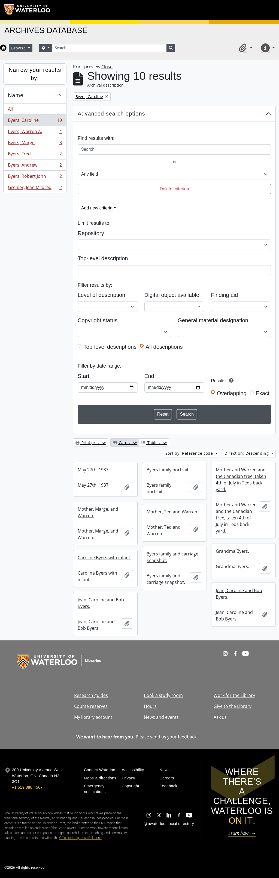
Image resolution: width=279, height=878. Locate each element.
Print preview (90, 442)
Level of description (101, 295)
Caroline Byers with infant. (104, 558)
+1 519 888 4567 (27, 787)
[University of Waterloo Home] (27, 9)
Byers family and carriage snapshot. (172, 557)
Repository (91, 233)
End (149, 376)
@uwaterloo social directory (169, 823)
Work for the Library (234, 695)
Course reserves (91, 706)
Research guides (91, 695)
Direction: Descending (247, 453)
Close (107, 67)
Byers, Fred (35, 154)
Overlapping (232, 393)
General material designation (213, 320)
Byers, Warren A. (35, 132)
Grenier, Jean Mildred (35, 188)
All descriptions (164, 347)
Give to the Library (232, 706)
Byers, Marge (35, 143)
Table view (154, 442)
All (10, 109)
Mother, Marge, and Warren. (98, 512)
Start (83, 376)
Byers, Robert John (35, 177)
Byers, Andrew (35, 166)
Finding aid (224, 295)
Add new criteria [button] (97, 208)
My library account (93, 717)
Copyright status (97, 320)
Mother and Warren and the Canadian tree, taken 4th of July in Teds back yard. (241, 479)
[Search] (109, 48)
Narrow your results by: (35, 74)
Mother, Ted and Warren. (172, 512)
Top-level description (103, 258)
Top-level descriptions (110, 347)
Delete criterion (174, 189)
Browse (19, 48)
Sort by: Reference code (189, 453)
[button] (245, 47)
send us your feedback (173, 737)
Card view (125, 442)
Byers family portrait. (168, 470)
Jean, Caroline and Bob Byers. (239, 593)
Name (15, 95)
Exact (262, 393)
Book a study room (163, 695)
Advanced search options (111, 114)
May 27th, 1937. (94, 470)
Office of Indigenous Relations (80, 838)
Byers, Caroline (35, 121)
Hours (150, 706)
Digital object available (171, 295)
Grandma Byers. (232, 551)
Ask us (220, 717)
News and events (161, 717)
